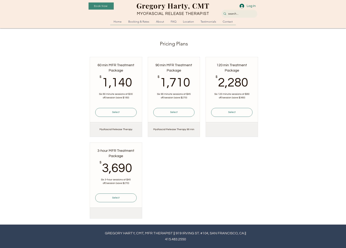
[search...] (239, 14)
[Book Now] (101, 6)
